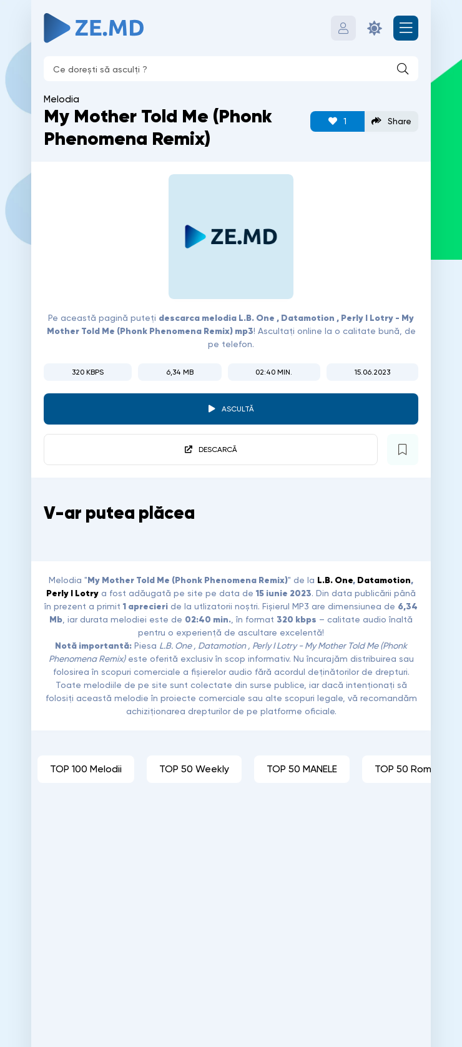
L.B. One (335, 580)
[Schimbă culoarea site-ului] (374, 28)
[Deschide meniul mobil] (405, 28)
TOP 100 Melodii (86, 769)
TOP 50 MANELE (302, 769)
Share (391, 121)
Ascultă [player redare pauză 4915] (238, 409)
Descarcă (218, 449)
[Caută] (402, 68)
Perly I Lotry (72, 593)
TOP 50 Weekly (194, 769)
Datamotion (384, 580)
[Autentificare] (343, 28)
